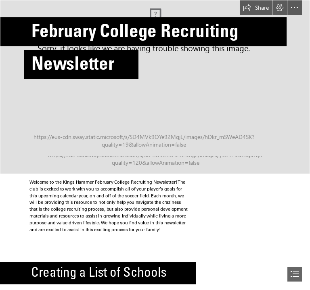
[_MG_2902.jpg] (155, 87)
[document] (155, 145)
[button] (256, 7)
